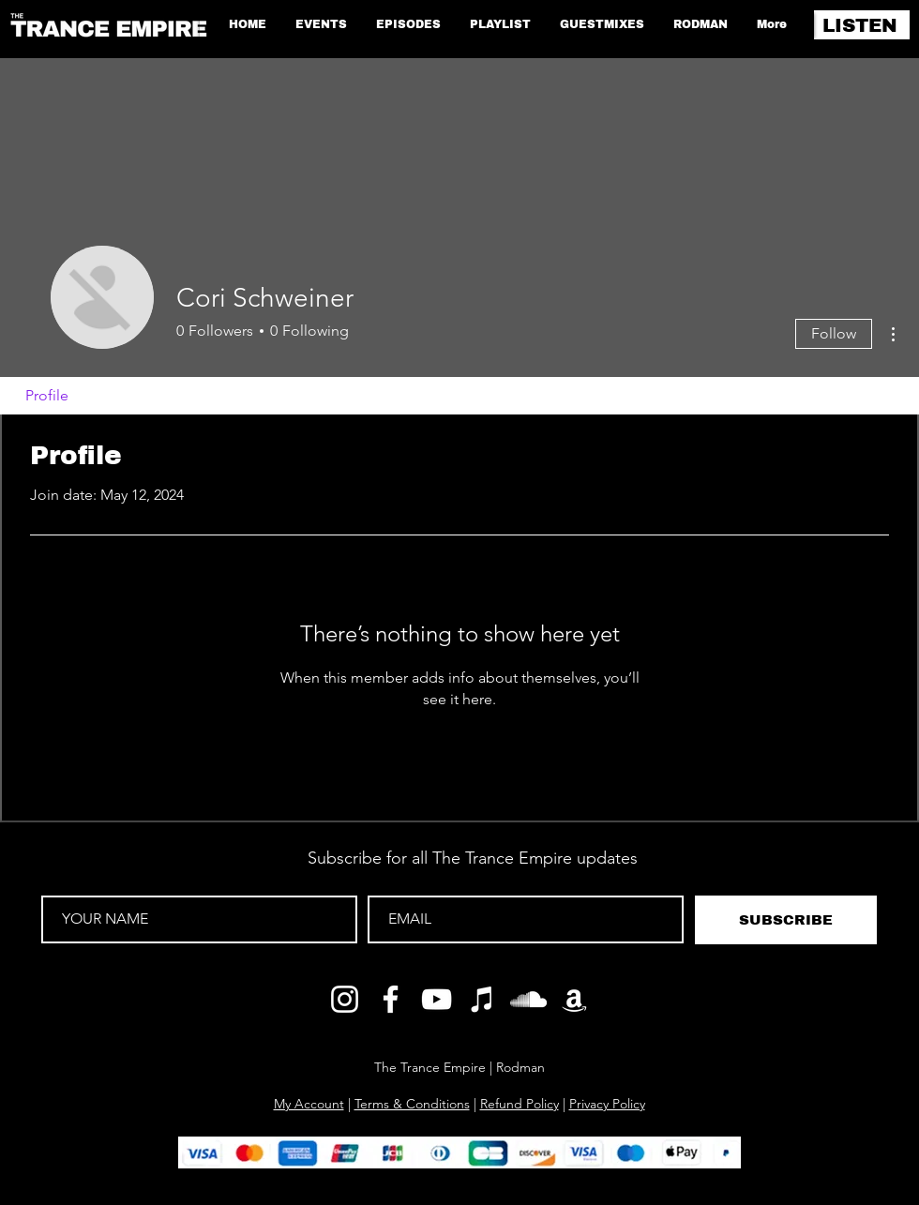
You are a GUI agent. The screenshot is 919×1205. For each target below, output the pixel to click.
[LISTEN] (862, 24)
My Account (309, 1103)
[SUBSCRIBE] (786, 920)
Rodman (520, 1067)
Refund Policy (519, 1103)
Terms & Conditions (412, 1103)
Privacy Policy (607, 1103)
